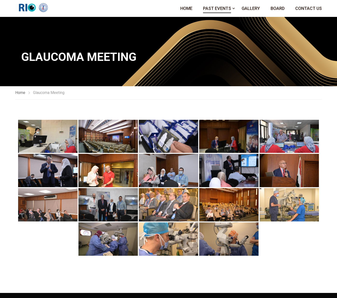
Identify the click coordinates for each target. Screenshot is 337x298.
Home (186, 8)
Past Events (217, 8)
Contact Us (308, 8)
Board (278, 8)
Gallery (251, 8)
